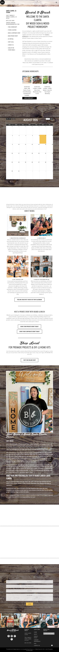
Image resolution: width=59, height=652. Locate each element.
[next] (10, 119)
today (13, 118)
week (51, 118)
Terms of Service (44, 607)
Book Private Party (12, 36)
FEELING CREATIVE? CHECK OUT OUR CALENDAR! (29, 299)
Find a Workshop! (12, 27)
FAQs (35, 643)
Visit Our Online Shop (29, 360)
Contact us (10, 45)
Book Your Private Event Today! (29, 326)
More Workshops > (29, 98)
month (48, 118)
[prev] (7, 119)
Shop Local (10, 42)
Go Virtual (10, 39)
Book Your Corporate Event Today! (30, 331)
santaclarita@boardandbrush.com (12, 23)
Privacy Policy (35, 607)
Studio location (11, 30)
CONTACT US (37, 645)
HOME (35, 632)
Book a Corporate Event (13, 33)
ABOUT (35, 634)
